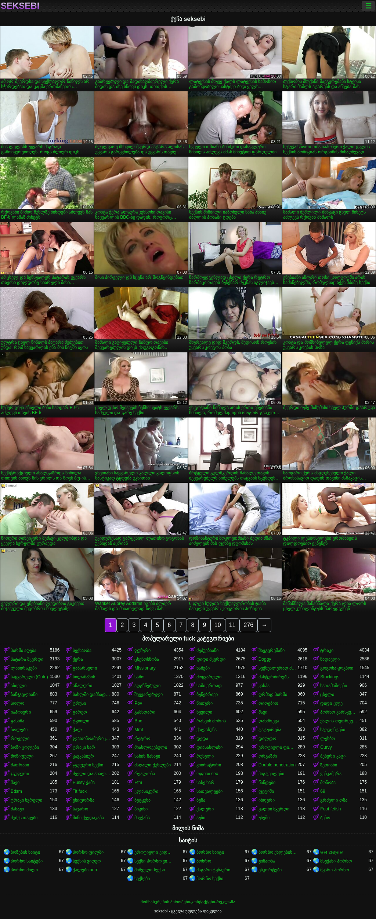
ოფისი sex (207, 773)
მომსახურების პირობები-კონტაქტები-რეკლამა (188, 902)
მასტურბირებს (273, 676)
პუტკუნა (142, 800)
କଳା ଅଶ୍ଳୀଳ (331, 852)
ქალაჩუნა (206, 729)
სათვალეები (209, 791)
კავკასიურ (83, 756)
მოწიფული (22, 756)
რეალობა (144, 773)
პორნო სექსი (209, 878)
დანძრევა (268, 720)
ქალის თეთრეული (339, 720)
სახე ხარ (205, 782)
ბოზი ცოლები (25, 747)
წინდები (266, 782)
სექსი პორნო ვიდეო (154, 861)
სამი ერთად (209, 685)
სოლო (17, 703)
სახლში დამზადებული (92, 694)
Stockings (329, 676)
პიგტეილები (271, 773)
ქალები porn (85, 869)
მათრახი (20, 764)
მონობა (328, 782)
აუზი (200, 817)
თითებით (268, 703)
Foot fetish (330, 809)
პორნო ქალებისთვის (278, 852)
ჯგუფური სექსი (88, 764)
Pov (138, 703)
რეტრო (142, 738)
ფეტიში (266, 791)
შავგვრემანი (271, 650)
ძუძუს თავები (24, 817)
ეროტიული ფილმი (278, 747)
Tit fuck (80, 791)
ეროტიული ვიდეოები (154, 852)
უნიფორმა (83, 800)
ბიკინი (141, 809)
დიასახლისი (209, 747)
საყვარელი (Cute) (29, 676)
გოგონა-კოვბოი (336, 668)
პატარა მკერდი (27, 659)
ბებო (325, 817)
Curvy (326, 747)
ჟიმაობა (266, 861)
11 (232, 625)
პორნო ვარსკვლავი (339, 712)
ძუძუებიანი (207, 650)
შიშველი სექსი (149, 869)
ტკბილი (81, 720)
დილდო (267, 738)
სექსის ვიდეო (87, 861)
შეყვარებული (148, 694)
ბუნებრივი (207, 694)
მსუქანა (142, 817)
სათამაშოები (333, 685)
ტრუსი (79, 703)
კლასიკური (146, 791)
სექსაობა (82, 650)
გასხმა (17, 720)
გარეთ (80, 712)
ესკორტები (270, 869)
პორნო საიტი (210, 852)
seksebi (20, 6)
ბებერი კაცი (332, 756)
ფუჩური (142, 650)
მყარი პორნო (334, 869)
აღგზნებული (147, 685)
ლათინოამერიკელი (92, 738)
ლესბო (327, 738)
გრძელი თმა (333, 800)
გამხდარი (144, 712)
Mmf (138, 729)
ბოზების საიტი (25, 852)
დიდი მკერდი (210, 659)
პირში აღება (23, 650)
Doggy (264, 659)
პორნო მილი (24, 869)
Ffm (138, 782)
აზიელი (18, 685)
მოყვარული (208, 676)
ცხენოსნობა (146, 659)
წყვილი (204, 712)
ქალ (77, 729)
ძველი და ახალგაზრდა (92, 773)
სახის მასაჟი (147, 756)
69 (322, 791)
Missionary (144, 668)
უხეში (264, 817)
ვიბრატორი (208, 764)
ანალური (82, 685)
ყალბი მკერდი (273, 809)
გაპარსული (85, 668)
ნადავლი (330, 659)
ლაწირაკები (24, 668)
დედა (202, 738)
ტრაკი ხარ (84, 747)
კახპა (264, 685)
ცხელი (327, 694)
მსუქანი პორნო (335, 861)
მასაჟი (17, 809)
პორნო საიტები (27, 861)
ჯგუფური (20, 773)
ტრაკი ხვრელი (26, 800)
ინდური (266, 800)
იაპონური (21, 712)
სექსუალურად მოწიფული (278, 668)
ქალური (205, 809)
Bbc (138, 720)
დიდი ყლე (331, 703)
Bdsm (16, 791)
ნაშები (203, 668)
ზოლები (19, 729)
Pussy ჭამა (84, 782)
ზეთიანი (328, 764)
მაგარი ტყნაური (213, 869)
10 (217, 625)
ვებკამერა (330, 773)
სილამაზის (84, 676)
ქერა (78, 659)
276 (248, 625)
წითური (204, 703)
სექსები (142, 878)
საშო (139, 676)
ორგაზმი (267, 756)
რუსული (205, 756)
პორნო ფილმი (88, 852)
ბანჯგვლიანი (24, 694)
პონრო (203, 861)
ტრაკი (326, 650)
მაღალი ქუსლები (152, 764)
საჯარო (80, 809)
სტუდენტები (332, 729)
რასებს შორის (211, 720)
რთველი (20, 738)
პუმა (200, 800)
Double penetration (277, 764)
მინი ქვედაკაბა (88, 817)
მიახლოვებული (150, 747)
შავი (262, 712)
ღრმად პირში (272, 694)
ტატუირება (269, 729)
